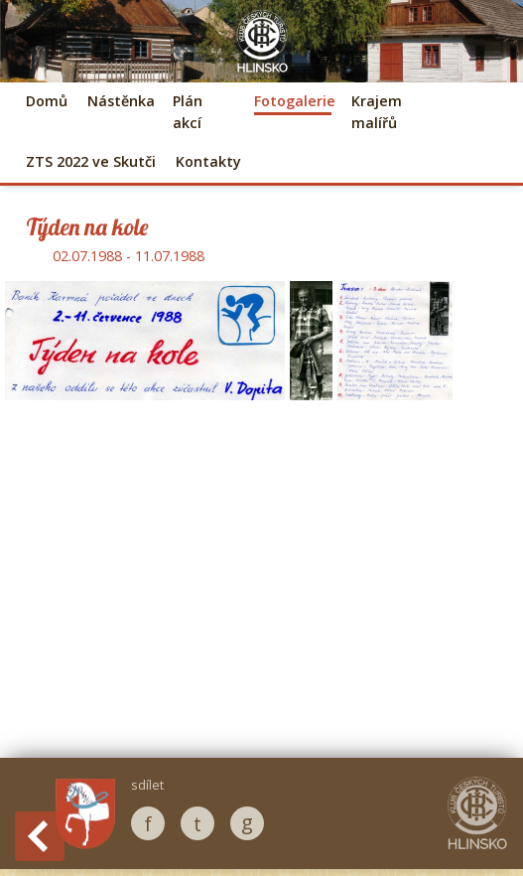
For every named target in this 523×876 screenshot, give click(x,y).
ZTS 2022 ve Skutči (91, 161)
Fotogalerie (292, 100)
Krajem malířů (376, 111)
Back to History (40, 836)
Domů (46, 100)
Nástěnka (120, 100)
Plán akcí (187, 111)
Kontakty (208, 161)
